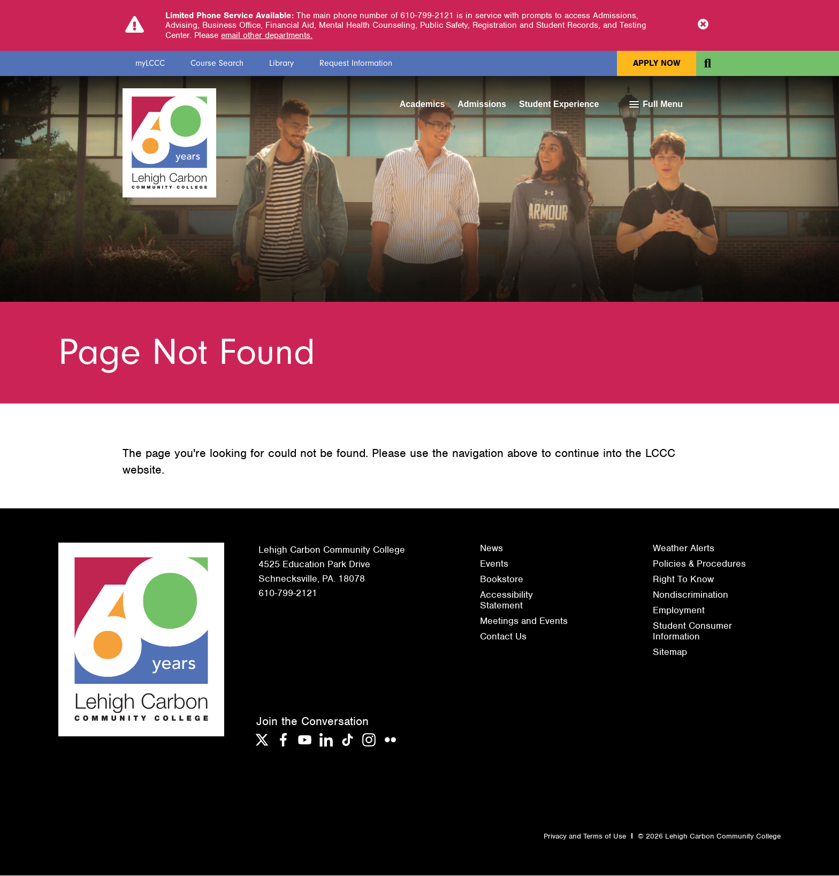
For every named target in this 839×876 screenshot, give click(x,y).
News (491, 548)
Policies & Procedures (699, 564)
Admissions (481, 104)
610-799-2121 (287, 593)
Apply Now (656, 63)
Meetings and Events (524, 621)
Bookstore (501, 579)
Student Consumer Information (692, 631)
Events (494, 564)
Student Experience (559, 104)
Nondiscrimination (690, 595)
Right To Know (683, 579)
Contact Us (503, 637)
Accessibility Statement (506, 600)
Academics (422, 104)
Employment (679, 610)
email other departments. (266, 35)
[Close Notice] (703, 25)
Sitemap (670, 652)
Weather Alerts (683, 548)
